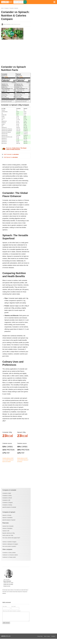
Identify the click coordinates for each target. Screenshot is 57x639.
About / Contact (47, 636)
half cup (20, 461)
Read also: (16, 148)
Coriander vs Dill (6, 500)
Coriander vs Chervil (7, 497)
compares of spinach (10, 520)
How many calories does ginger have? (11, 537)
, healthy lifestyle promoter (12, 24)
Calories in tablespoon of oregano (10, 544)
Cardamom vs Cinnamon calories (10, 554)
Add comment (6, 622)
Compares (6, 8)
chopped (9, 461)
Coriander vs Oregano (7, 502)
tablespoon (11, 459)
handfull (6, 459)
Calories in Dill (5, 530)
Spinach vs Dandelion (7, 517)
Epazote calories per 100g (8, 533)
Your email (13, 606)
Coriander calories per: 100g (7, 458)
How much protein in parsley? (9, 546)
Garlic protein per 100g (7, 535)
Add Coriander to (11, 154)
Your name (4, 606)
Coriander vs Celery (7, 495)
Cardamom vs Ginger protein (9, 557)
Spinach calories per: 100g (22, 458)
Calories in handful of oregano (9, 541)
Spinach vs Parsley (6, 515)
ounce (3, 459)
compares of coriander (11, 507)
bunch (3, 461)
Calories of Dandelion (7, 528)
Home (2, 8)
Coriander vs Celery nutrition (9, 552)
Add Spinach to (11, 157)
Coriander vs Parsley (7, 504)
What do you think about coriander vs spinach (11, 610)
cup (6, 461)
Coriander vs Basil (6, 493)
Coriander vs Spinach (14, 8)
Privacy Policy (40, 636)
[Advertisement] (12, 52)
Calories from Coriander (8, 526)
